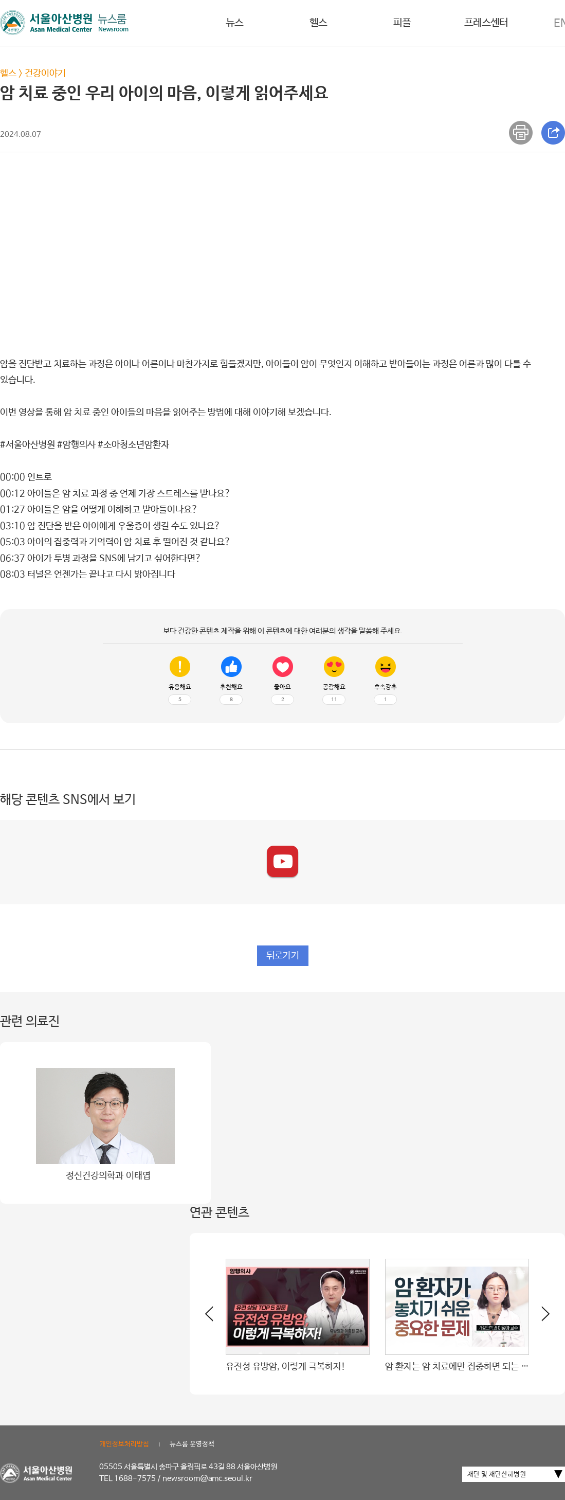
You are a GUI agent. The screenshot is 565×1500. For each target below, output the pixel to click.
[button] (539, 1318)
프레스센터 (486, 23)
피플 (402, 23)
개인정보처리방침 (124, 1444)
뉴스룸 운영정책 (192, 1444)
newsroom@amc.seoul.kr (207, 1478)
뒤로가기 (282, 956)
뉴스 (234, 23)
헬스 (318, 23)
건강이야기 (45, 73)
